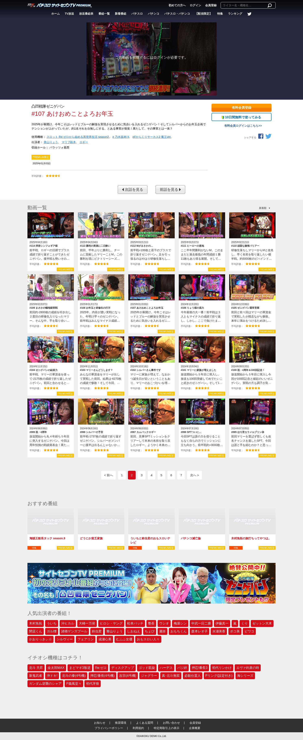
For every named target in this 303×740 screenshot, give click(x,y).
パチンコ (153, 13)
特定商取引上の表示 (166, 728)
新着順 (262, 208)
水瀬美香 (218, 631)
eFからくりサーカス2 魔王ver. (152, 136)
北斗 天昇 (36, 667)
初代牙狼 (92, 683)
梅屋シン (180, 623)
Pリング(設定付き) (218, 675)
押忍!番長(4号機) (102, 675)
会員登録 (211, 5)
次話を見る (132, 189)
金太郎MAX (56, 667)
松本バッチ (135, 623)
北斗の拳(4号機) (74, 675)
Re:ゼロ (101, 667)
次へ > (194, 475)
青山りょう (51, 142)
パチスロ (137, 13)
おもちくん (178, 631)
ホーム (55, 13)
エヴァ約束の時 (247, 667)
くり (244, 623)
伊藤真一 (222, 623)
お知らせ (99, 722)
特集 (220, 13)
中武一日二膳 (201, 623)
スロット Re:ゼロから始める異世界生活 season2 (78, 136)
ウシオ (164, 623)
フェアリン (85, 639)
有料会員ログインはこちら (241, 125)
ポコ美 (235, 631)
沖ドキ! (52, 675)
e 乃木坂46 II (120, 136)
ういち (52, 623)
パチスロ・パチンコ (177, 13)
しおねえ (133, 631)
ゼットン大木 (262, 623)
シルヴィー (65, 639)
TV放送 (69, 13)
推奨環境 (120, 722)
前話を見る (170, 189)
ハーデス (166, 667)
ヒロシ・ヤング (111, 623)
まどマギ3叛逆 (79, 667)
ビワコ (249, 631)
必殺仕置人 (192, 675)
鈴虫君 (97, 631)
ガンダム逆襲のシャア (45, 683)
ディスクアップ (122, 667)
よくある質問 (144, 722)
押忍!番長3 (199, 667)
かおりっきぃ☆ (40, 639)
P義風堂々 (74, 683)
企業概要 (194, 728)
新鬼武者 (35, 675)
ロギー (84, 142)
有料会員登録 (241, 107)
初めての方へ (177, 5)
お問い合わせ (171, 722)
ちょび (150, 631)
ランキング (235, 13)
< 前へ (108, 475)
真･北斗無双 (171, 675)
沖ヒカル (67, 623)
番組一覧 (104, 13)
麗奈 (162, 631)
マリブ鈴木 (69, 142)
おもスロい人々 (148, 639)
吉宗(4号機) (127, 675)
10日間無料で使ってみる (241, 117)
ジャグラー (149, 675)
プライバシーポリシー (109, 728)
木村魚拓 (35, 623)
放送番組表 (86, 13)
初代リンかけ (222, 667)
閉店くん (35, 631)
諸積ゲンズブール (74, 631)
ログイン (195, 5)
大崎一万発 (87, 623)
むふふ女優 (124, 639)
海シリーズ (245, 675)
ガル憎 (52, 631)
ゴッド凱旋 (147, 667)
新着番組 (120, 13)
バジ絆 (182, 667)
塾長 (151, 623)
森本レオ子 (199, 631)
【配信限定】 (203, 13)
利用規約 (138, 728)
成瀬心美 (104, 639)
